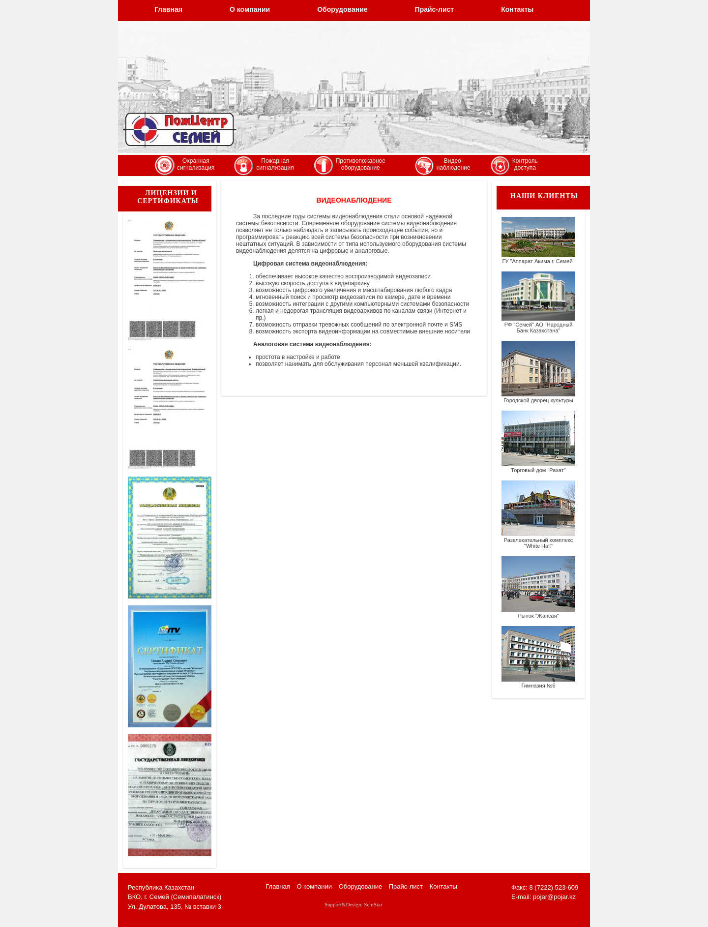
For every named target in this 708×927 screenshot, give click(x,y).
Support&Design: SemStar (353, 904)
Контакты (517, 9)
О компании (250, 9)
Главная (168, 9)
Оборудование (342, 9)
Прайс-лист (434, 9)
